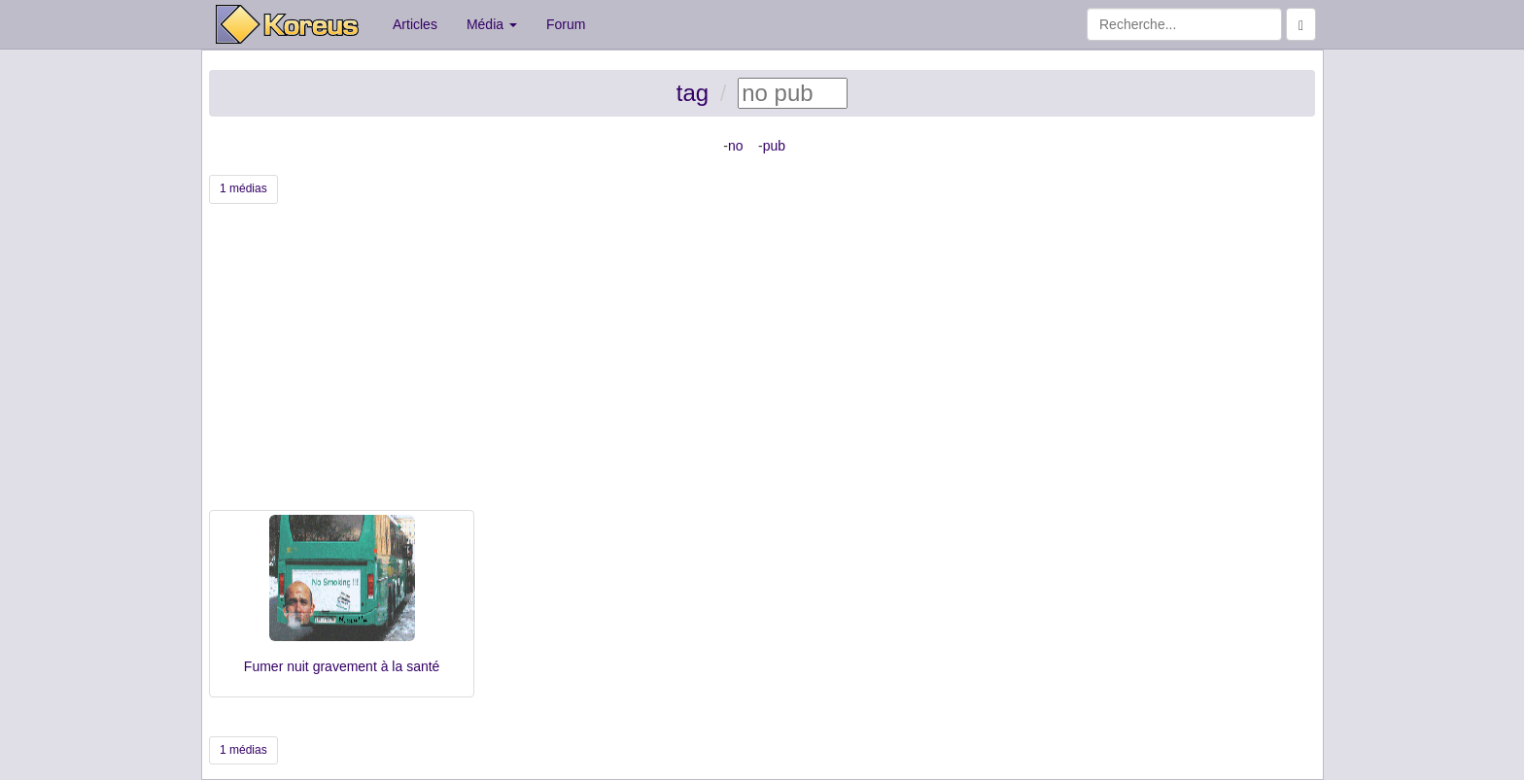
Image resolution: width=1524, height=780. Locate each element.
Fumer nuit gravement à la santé (342, 666)
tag (692, 93)
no (736, 145)
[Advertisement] (762, 364)
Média (492, 24)
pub (774, 145)
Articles (415, 24)
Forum (565, 24)
